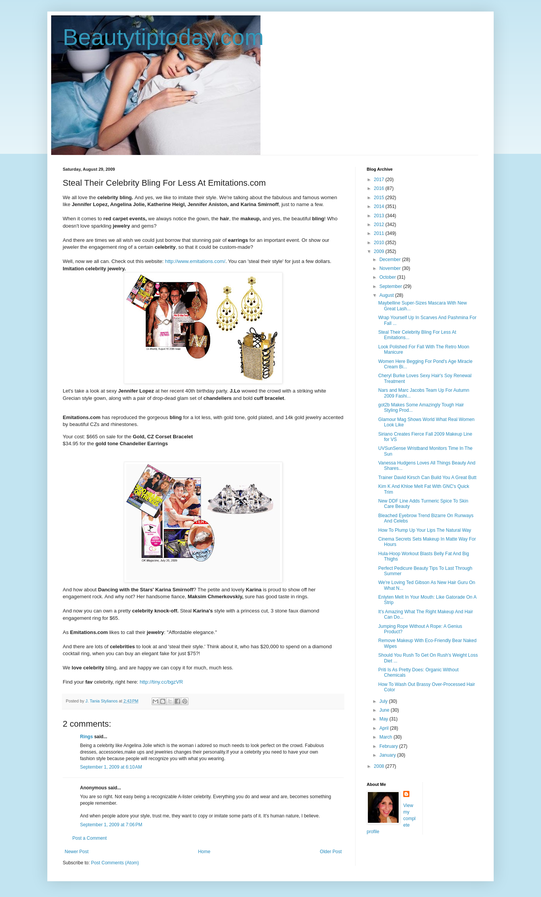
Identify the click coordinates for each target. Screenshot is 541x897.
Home (204, 851)
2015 (380, 197)
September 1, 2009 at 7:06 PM (111, 824)
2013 (380, 215)
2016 (380, 188)
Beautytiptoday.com (163, 37)
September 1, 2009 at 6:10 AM (111, 767)
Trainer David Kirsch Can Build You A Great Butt (427, 477)
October (388, 277)
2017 (380, 179)
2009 (380, 251)
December (390, 259)
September (391, 286)
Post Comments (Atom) (115, 862)
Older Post (331, 851)
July (384, 701)
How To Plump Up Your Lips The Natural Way (424, 530)
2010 (380, 242)
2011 (380, 233)
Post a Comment (89, 838)
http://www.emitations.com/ (195, 261)
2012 (380, 224)
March (386, 737)
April (384, 728)
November (390, 268)
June (385, 710)
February (389, 746)
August (387, 295)
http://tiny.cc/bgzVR (161, 682)
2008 (380, 766)
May (384, 719)
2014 (380, 206)
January (388, 755)
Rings (86, 736)
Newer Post (76, 851)
